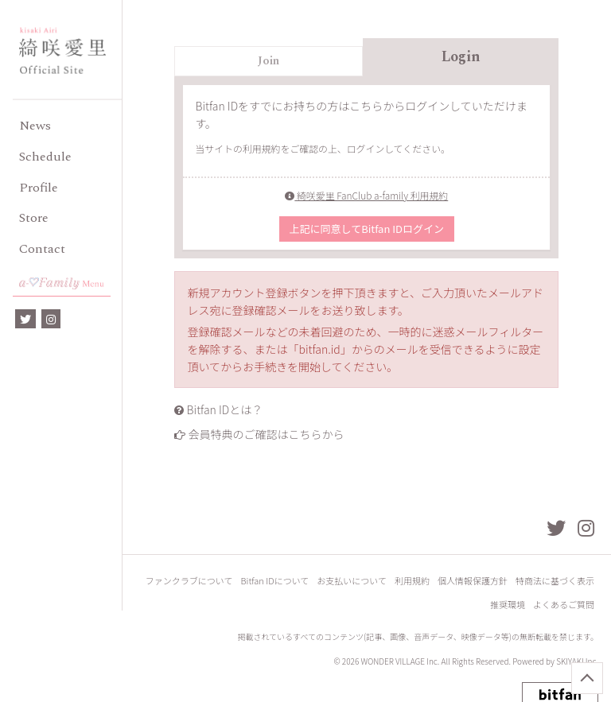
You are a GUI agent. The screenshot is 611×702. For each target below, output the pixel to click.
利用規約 (412, 581)
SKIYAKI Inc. (577, 661)
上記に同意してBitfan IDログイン (367, 228)
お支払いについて (352, 581)
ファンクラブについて (189, 581)
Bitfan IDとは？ (225, 409)
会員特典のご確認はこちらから (266, 434)
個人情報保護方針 (473, 581)
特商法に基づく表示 (555, 581)
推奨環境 (507, 605)
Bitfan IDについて (275, 581)
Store (34, 217)
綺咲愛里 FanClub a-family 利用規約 (366, 195)
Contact (42, 248)
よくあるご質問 (563, 605)
